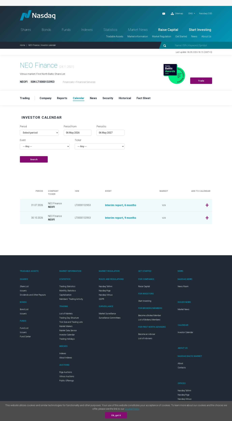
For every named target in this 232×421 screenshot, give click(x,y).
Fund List (24, 328)
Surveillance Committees (110, 318)
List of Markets (66, 313)
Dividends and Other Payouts (33, 295)
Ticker (78, 140)
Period (23, 126)
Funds (66, 30)
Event (23, 140)
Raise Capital (168, 30)
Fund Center (25, 336)
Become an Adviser (146, 334)
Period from (70, 126)
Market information (137, 36)
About (180, 363)
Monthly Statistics (67, 291)
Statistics (110, 30)
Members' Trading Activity (71, 299)
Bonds (46, 30)
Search (34, 159)
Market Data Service (68, 330)
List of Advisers (145, 338)
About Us (206, 36)
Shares (26, 30)
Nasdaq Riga (104, 291)
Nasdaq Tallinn (105, 286)
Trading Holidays (67, 339)
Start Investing (200, 30)
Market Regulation (161, 36)
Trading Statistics (67, 286)
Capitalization (65, 295)
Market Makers (65, 326)
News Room (183, 286)
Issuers (23, 291)
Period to (101, 126)
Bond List (24, 309)
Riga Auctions (65, 372)
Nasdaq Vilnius (106, 295)
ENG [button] (190, 13)
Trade (201, 81)
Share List (24, 286)
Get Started (181, 36)
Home (22, 45)
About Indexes (65, 358)
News (194, 36)
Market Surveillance (107, 313)
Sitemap (177, 13)
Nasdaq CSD (205, 13)
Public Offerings (66, 380)
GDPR (101, 299)
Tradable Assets (114, 36)
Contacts (182, 367)
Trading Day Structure (69, 318)
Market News (138, 30)
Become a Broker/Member (149, 315)
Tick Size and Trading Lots (71, 322)
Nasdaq (37, 15)
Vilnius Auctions (66, 376)
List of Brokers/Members (149, 320)
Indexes (87, 30)
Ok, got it (116, 415)
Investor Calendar (67, 335)
